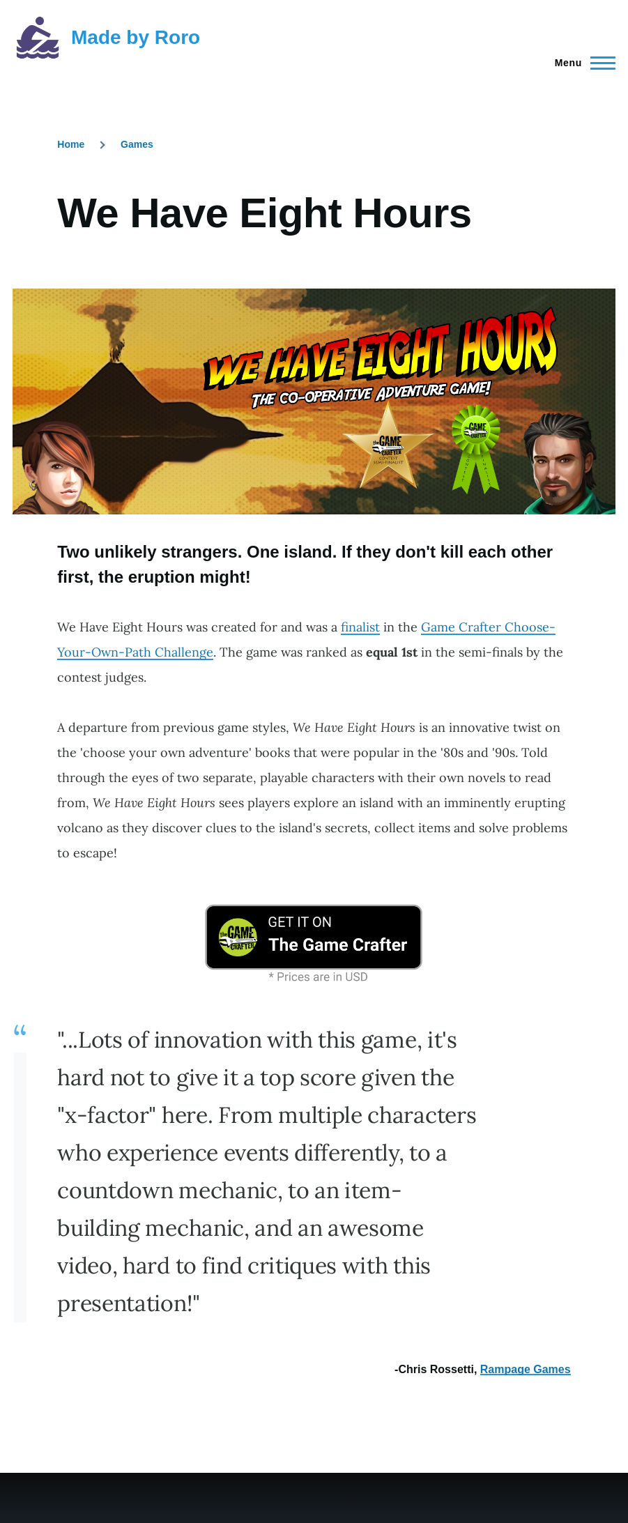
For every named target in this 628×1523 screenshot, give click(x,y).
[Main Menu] (581, 62)
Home (70, 144)
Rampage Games (525, 1369)
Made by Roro (135, 37)
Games (137, 144)
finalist (360, 627)
